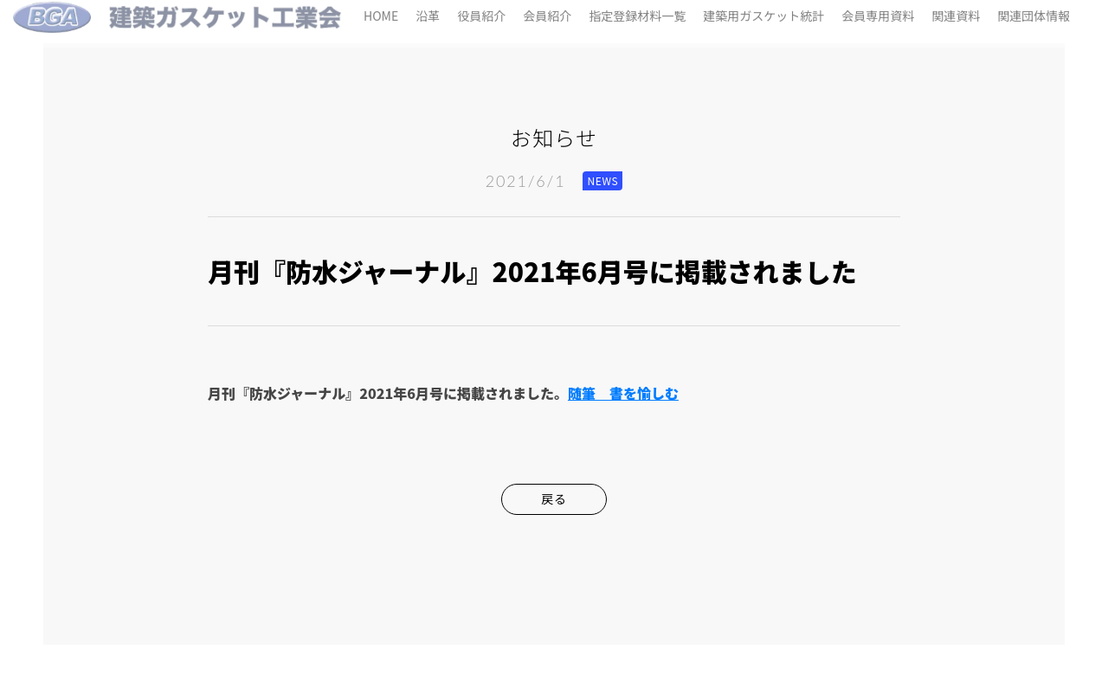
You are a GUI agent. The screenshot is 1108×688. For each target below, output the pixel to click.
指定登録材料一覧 (637, 12)
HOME (381, 12)
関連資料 (955, 12)
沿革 (428, 12)
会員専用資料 (877, 12)
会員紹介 (547, 12)
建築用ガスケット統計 (763, 12)
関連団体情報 (1033, 12)
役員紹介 (481, 12)
